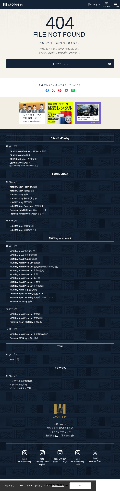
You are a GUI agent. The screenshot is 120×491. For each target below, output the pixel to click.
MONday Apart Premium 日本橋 (25, 282)
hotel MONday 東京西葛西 (22, 191)
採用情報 (52, 435)
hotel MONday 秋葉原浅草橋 (23, 198)
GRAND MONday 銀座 (20, 155)
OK (84, 486)
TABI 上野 (14, 359)
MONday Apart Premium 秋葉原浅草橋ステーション (34, 266)
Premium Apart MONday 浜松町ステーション (31, 297)
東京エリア (11, 246)
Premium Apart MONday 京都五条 (26, 322)
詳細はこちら (58, 485)
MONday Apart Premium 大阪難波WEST (29, 334)
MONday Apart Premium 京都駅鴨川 (27, 318)
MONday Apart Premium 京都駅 (25, 314)
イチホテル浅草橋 (18, 384)
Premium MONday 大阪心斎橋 (24, 338)
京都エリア (11, 309)
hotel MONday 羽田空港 (21, 202)
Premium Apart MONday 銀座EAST (26, 293)
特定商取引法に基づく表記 (60, 428)
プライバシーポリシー (60, 432)
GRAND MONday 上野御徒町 (23, 159)
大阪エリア (11, 329)
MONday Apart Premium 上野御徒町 (27, 270)
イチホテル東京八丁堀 (20, 388)
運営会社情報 (67, 435)
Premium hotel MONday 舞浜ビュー (28, 210)
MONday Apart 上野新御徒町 (23, 255)
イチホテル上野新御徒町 (21, 381)
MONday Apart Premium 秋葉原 (25, 263)
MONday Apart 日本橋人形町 (23, 289)
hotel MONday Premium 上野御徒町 (27, 206)
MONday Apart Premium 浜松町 (25, 278)
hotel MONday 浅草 (19, 194)
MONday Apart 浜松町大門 (22, 251)
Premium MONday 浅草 (21, 301)
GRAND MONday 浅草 (61, 165)
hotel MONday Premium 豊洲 (23, 187)
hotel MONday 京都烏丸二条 (23, 230)
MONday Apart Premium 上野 (24, 274)
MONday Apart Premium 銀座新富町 (27, 286)
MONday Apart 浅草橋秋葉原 (23, 259)
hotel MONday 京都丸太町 (22, 226)
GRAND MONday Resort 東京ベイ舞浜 (28, 151)
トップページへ (82, 64)
